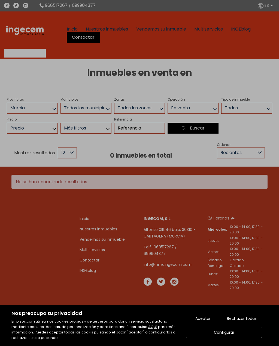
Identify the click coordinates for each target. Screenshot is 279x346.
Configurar (224, 332)
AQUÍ (152, 326)
